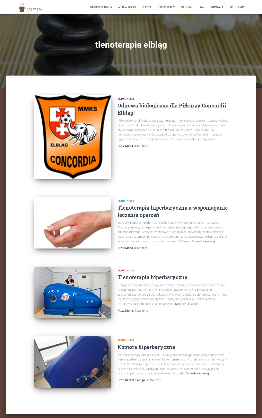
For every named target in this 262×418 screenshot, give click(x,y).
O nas (201, 7)
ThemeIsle (240, 409)
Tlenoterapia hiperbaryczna (152, 270)
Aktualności (127, 7)
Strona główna (101, 7)
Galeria (186, 7)
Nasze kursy (166, 7)
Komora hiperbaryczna (146, 335)
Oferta (146, 7)
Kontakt (217, 7)
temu (141, 145)
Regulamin (237, 7)
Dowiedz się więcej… (204, 139)
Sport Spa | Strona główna (36, 408)
